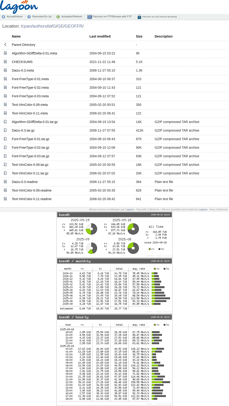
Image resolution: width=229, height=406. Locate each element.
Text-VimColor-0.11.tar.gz (30, 173)
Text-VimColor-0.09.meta (30, 105)
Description (164, 36)
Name (16, 36)
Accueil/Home (14, 16)
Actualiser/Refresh (71, 16)
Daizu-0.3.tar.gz (23, 130)
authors (40, 26)
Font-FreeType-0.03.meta (30, 96)
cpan (26, 26)
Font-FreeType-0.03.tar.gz (30, 156)
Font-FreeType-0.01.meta (30, 79)
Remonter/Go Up (41, 16)
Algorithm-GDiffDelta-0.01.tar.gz (35, 122)
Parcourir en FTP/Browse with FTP (112, 16)
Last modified (100, 36)
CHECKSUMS (22, 62)
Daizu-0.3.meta (23, 70)
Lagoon (129, 209)
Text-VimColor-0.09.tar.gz (30, 165)
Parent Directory (23, 45)
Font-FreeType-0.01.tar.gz (30, 139)
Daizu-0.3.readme (25, 182)
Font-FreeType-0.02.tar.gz (30, 147)
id (49, 26)
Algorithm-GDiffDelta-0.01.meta (34, 53)
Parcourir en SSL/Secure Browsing (159, 16)
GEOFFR (73, 26)
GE (60, 26)
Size (139, 36)
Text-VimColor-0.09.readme (32, 190)
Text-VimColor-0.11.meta (30, 113)
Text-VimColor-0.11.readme (32, 199)
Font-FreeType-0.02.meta (30, 87)
